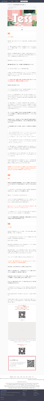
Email (24, 376)
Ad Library (35, 395)
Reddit (18, 376)
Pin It (33, 376)
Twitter (15, 376)
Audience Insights (36, 393)
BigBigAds (24, 393)
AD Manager (36, 392)
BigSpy (17, 1)
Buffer (27, 376)
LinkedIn (29, 376)
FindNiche (24, 395)
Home (12, 1)
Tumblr (21, 376)
